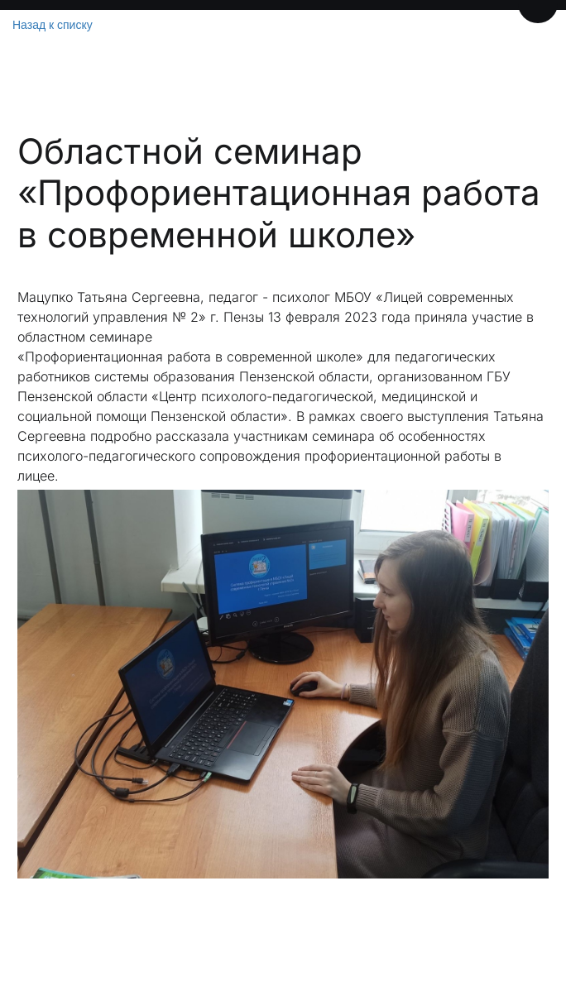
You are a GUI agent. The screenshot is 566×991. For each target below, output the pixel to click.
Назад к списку (52, 24)
